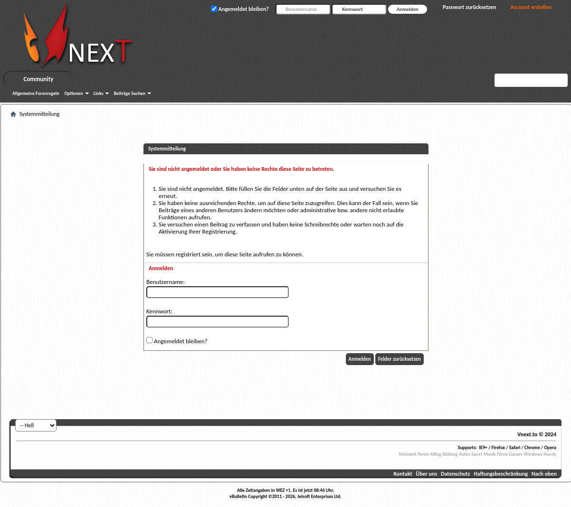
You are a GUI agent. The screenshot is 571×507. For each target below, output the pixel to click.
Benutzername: (165, 281)
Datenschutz (455, 473)
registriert (188, 254)
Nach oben (544, 473)
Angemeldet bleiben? (177, 341)
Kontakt (403, 473)
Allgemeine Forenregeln (35, 93)
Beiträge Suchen (129, 93)
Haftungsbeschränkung (501, 473)
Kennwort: (159, 311)
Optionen (74, 93)
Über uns (426, 473)
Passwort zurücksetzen (469, 7)
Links (99, 93)
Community (39, 79)
